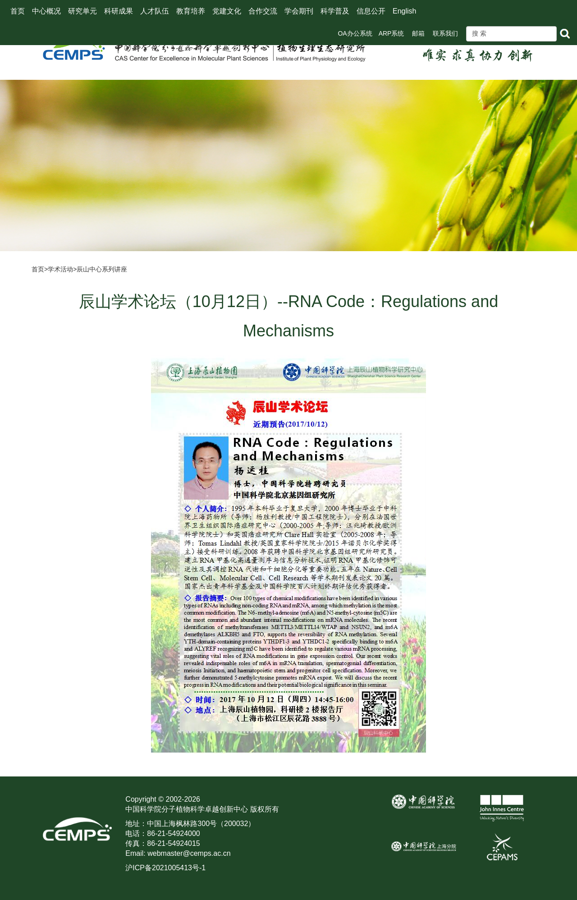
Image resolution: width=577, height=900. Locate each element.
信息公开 (371, 11)
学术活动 (60, 269)
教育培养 (190, 11)
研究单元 (82, 11)
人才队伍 (154, 11)
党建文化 (226, 11)
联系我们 (445, 33)
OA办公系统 (355, 33)
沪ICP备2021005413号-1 (165, 868)
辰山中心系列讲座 (102, 269)
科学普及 (335, 11)
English (404, 11)
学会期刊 (298, 11)
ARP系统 (391, 33)
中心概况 (46, 11)
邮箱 (418, 33)
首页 (17, 11)
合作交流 (262, 11)
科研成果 (118, 11)
